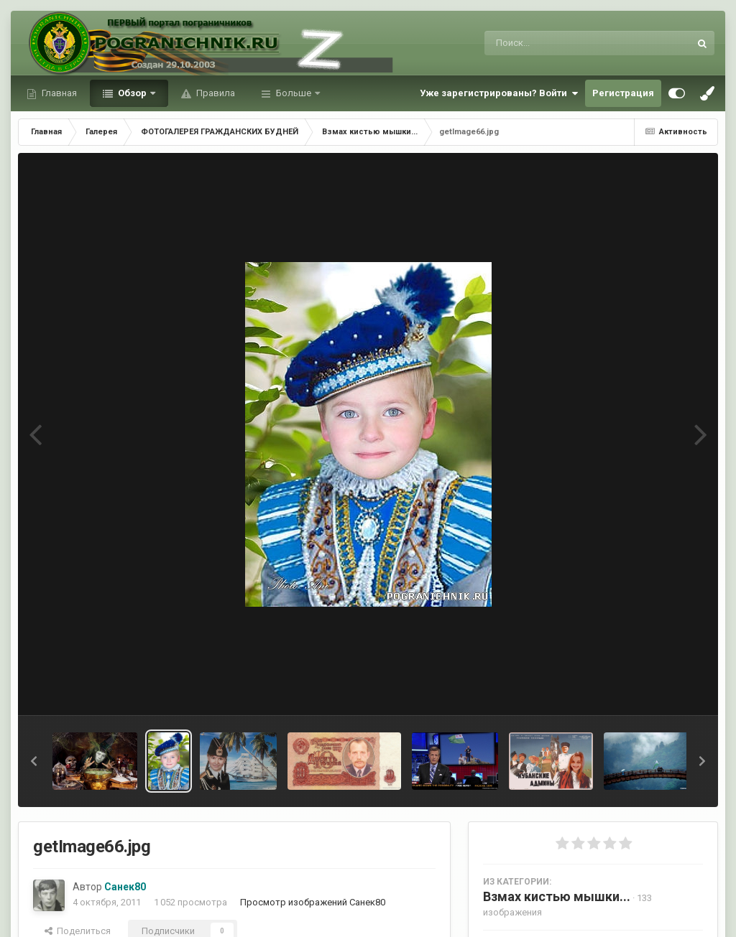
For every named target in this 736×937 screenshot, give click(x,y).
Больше (293, 93)
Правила (214, 93)
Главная (58, 93)
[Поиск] (560, 43)
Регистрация (623, 93)
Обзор (132, 93)
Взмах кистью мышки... (556, 896)
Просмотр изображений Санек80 (312, 902)
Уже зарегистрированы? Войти (499, 93)
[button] (34, 761)
